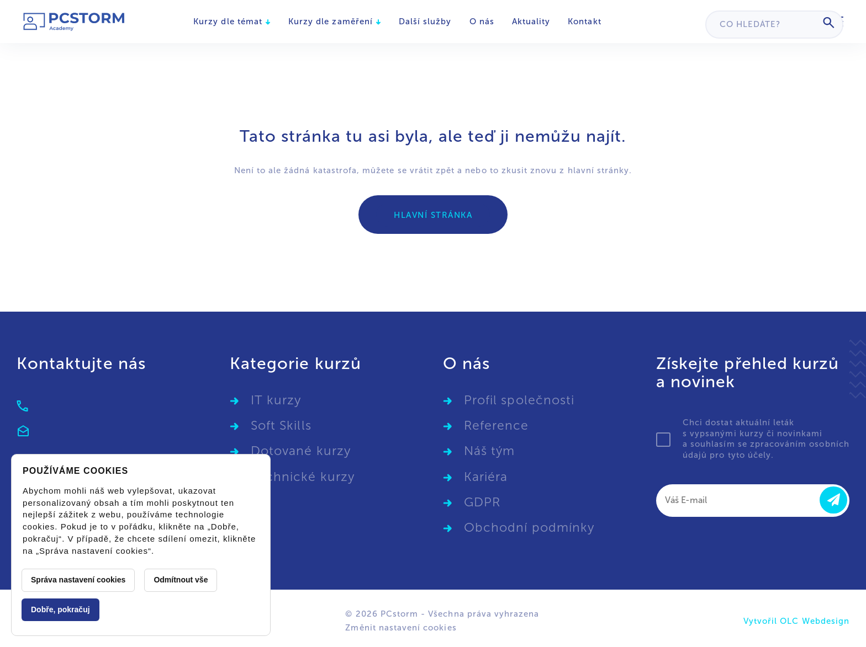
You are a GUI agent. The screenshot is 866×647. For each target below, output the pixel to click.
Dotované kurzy (301, 451)
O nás (481, 21)
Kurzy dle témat (232, 21)
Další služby (425, 21)
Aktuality (531, 21)
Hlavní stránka (433, 215)
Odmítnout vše (181, 579)
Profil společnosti (519, 400)
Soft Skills (281, 425)
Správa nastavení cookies (78, 579)
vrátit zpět (432, 170)
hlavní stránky (599, 170)
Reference (496, 425)
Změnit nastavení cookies (400, 627)
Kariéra (486, 477)
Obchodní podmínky (529, 527)
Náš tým (489, 451)
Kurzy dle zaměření (334, 21)
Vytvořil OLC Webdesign (796, 621)
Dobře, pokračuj (60, 609)
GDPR (482, 502)
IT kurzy (276, 400)
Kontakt (584, 21)
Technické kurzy (303, 477)
